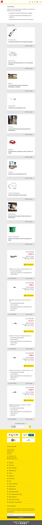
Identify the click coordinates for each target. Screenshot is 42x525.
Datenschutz (11, 478)
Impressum (11, 475)
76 (24, 426)
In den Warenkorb (28, 264)
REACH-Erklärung (12, 497)
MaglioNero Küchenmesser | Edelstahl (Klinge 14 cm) (21, 370)
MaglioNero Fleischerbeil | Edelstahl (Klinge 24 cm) (20, 269)
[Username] (21, 514)
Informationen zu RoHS (14, 499)
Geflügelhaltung (12, 470)
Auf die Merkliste (12, 278)
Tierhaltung (11, 465)
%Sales (10, 473)
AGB (10, 481)
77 (27, 426)
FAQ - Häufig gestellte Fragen (15, 494)
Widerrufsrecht (12, 486)
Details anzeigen (30, 278)
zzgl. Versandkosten (30, 257)
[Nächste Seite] (30, 427)
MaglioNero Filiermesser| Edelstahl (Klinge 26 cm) (20, 335)
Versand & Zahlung (13, 483)
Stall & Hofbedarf (12, 468)
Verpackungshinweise (14, 491)
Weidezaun (11, 462)
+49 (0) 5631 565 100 (11, 456)
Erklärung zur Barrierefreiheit (15, 502)
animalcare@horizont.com (12, 458)
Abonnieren (21, 517)
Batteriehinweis (12, 489)
